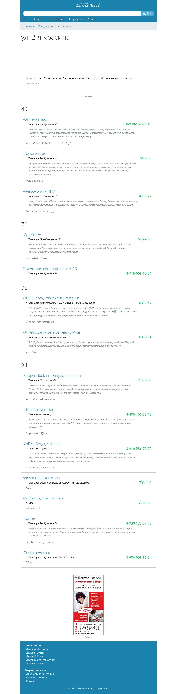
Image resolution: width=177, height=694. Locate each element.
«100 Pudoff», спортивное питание (51, 297)
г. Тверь (30, 503)
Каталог (38, 19)
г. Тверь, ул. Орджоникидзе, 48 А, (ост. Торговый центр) (58, 482)
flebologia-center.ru (37, 211)
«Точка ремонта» (36, 552)
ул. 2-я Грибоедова (70, 78)
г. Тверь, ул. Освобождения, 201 (44, 239)
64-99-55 (144, 239)
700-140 (145, 482)
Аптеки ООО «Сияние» (41, 477)
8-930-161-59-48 (138, 124)
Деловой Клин (34, 656)
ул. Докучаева (105, 78)
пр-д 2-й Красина (47, 78)
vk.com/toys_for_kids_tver (40, 467)
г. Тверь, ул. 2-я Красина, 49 (41, 124)
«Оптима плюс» (35, 119)
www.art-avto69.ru (36, 258)
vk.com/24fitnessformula (40, 322)
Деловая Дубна (35, 652)
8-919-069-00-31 (138, 273)
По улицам (75, 19)
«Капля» (29, 518)
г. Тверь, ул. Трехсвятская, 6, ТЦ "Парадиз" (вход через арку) (60, 302)
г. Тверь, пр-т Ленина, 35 (40, 414)
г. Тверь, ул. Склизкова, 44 (41, 380)
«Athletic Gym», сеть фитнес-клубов (51, 332)
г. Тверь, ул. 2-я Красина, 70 (41, 273)
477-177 (145, 196)
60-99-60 (144, 503)
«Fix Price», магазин (38, 409)
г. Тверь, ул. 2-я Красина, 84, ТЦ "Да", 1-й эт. (50, 557)
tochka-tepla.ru (34, 181)
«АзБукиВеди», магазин (42, 443)
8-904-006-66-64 (138, 557)
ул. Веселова (89, 78)
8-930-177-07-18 (138, 523)
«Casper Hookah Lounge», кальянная (53, 375)
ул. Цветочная (123, 78)
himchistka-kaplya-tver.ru (40, 542)
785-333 (145, 158)
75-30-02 (144, 380)
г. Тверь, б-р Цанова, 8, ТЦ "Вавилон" (47, 337)
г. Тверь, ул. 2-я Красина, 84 (41, 523)
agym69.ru (32, 352)
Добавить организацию (40, 674)
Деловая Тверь (35, 663)
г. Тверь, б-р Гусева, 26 (39, 448)
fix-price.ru (32, 433)
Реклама (88, 637)
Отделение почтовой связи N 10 (50, 268)
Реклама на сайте (36, 677)
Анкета (92, 19)
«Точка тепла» (34, 153)
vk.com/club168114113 (38, 143)
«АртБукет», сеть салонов (43, 498)
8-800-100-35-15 (138, 414)
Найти (147, 13)
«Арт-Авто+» (32, 234)
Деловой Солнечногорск (40, 660)
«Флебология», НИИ (39, 191)
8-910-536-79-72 (138, 448)
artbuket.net (33, 508)
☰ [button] (24, 19)
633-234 (145, 337)
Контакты (32, 681)
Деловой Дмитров (37, 649)
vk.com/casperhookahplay (41, 399)
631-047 (145, 302)
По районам (56, 19)
